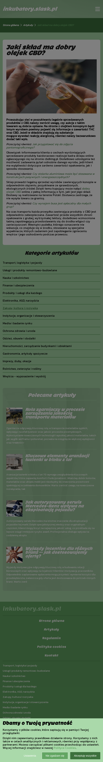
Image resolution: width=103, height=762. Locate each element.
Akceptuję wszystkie (85, 755)
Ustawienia (30, 755)
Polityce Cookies (65, 748)
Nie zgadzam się (55, 755)
